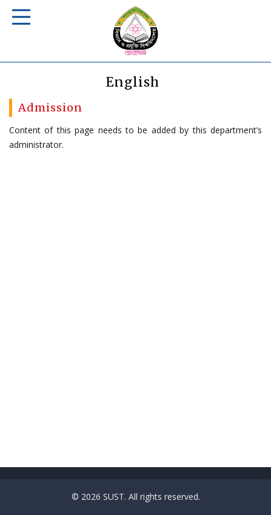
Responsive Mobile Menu (21, 17)
